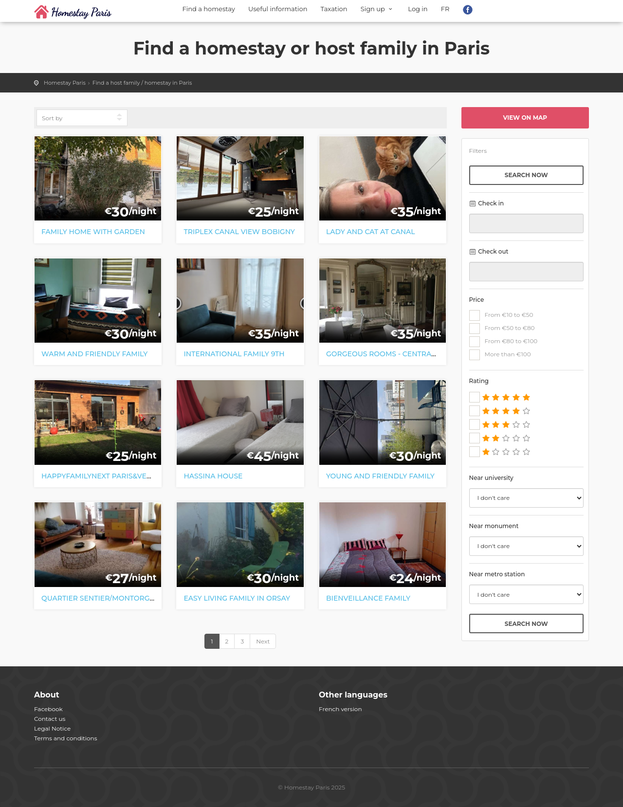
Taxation (334, 9)
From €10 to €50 (501, 315)
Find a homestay (209, 9)
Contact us (49, 718)
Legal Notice (52, 728)
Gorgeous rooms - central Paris (392, 353)
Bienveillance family (368, 598)
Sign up (378, 9)
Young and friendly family (380, 476)
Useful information (278, 9)
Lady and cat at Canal (370, 231)
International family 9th (233, 353)
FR (445, 9)
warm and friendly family (94, 353)
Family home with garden (93, 231)
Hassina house (212, 476)
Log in (417, 9)
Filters (478, 150)
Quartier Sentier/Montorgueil (103, 598)
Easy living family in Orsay (236, 598)
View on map (525, 117)
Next (263, 641)
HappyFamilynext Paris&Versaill (106, 476)
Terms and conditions (65, 738)
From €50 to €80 (502, 328)
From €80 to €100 (503, 341)
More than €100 (500, 354)
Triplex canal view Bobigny (238, 231)
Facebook (48, 709)
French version (340, 709)
